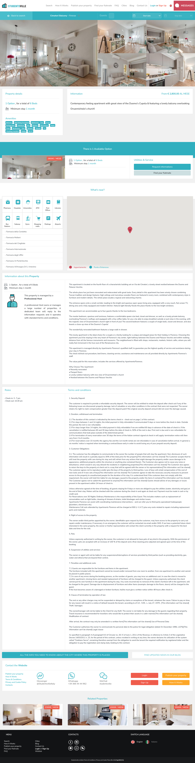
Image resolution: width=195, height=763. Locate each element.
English (137, 742)
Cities (124, 5)
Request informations (162, 166)
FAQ (117, 5)
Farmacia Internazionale (15, 249)
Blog (132, 5)
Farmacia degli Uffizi (14, 255)
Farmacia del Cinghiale (15, 243)
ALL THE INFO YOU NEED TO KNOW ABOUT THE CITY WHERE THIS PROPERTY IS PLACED (65, 655)
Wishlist (38, 751)
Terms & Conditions (13, 679)
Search (49, 5)
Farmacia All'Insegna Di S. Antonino (20, 267)
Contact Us (142, 5)
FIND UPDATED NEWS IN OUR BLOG (162, 655)
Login (144, 675)
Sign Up (144, 682)
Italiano (151, 742)
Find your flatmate (103, 5)
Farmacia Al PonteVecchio (16, 261)
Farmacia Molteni (12, 237)
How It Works (61, 5)
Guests (103, 15)
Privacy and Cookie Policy (15, 682)
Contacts (9, 685)
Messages (184, 5)
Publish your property (81, 5)
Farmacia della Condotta (15, 231)
